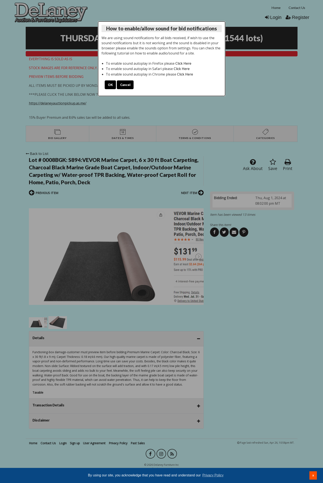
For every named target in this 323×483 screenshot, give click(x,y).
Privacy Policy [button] (213, 475)
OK (110, 85)
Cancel (125, 85)
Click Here (183, 63)
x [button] (313, 475)
